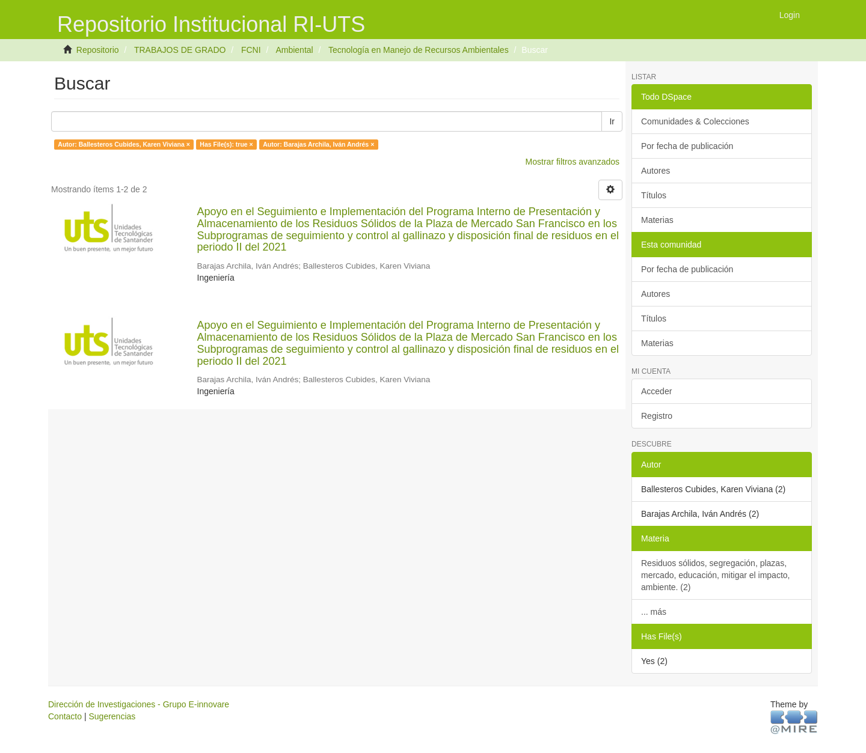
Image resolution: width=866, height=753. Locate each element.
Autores (655, 170)
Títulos (653, 195)
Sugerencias (111, 716)
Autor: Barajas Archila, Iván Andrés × (318, 144)
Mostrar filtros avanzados (572, 161)
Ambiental (294, 50)
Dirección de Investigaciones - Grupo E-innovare (138, 704)
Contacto (65, 716)
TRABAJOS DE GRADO (180, 50)
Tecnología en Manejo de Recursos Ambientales (418, 50)
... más (653, 612)
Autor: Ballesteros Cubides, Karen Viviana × (124, 144)
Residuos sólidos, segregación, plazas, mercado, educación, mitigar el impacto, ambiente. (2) (715, 575)
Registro (656, 416)
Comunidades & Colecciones (695, 121)
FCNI (251, 50)
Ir (612, 121)
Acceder (656, 391)
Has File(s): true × (226, 144)
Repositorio (97, 50)
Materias (657, 220)
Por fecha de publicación (687, 146)
